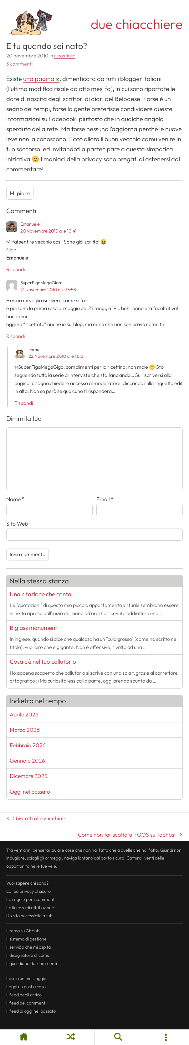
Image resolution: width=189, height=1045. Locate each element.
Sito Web (17, 523)
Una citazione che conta (40, 594)
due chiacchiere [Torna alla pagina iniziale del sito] (137, 24)
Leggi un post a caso (26, 986)
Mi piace (20, 193)
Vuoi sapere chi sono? (27, 883)
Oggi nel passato (30, 791)
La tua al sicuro (28, 891)
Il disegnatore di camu (27, 955)
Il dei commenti (26, 1003)
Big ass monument (33, 627)
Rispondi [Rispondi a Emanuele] (15, 269)
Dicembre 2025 (28, 776)
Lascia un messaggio (26, 978)
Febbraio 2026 (28, 745)
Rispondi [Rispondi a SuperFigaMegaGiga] (15, 336)
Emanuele (30, 224)
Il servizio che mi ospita (28, 947)
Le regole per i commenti (30, 899)
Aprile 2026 (24, 714)
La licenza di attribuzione (30, 907)
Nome (15, 499)
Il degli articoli (24, 995)
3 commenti (19, 64)
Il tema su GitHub (22, 931)
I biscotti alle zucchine (39, 818)
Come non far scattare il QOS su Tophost (127, 834)
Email (105, 499)
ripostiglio (64, 55)
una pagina (38, 79)
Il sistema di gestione (26, 939)
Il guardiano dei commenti (31, 963)
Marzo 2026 (25, 729)
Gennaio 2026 (27, 760)
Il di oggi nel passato (31, 1011)
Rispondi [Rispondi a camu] (23, 403)
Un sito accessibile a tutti (30, 916)
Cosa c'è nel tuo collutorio (43, 661)
